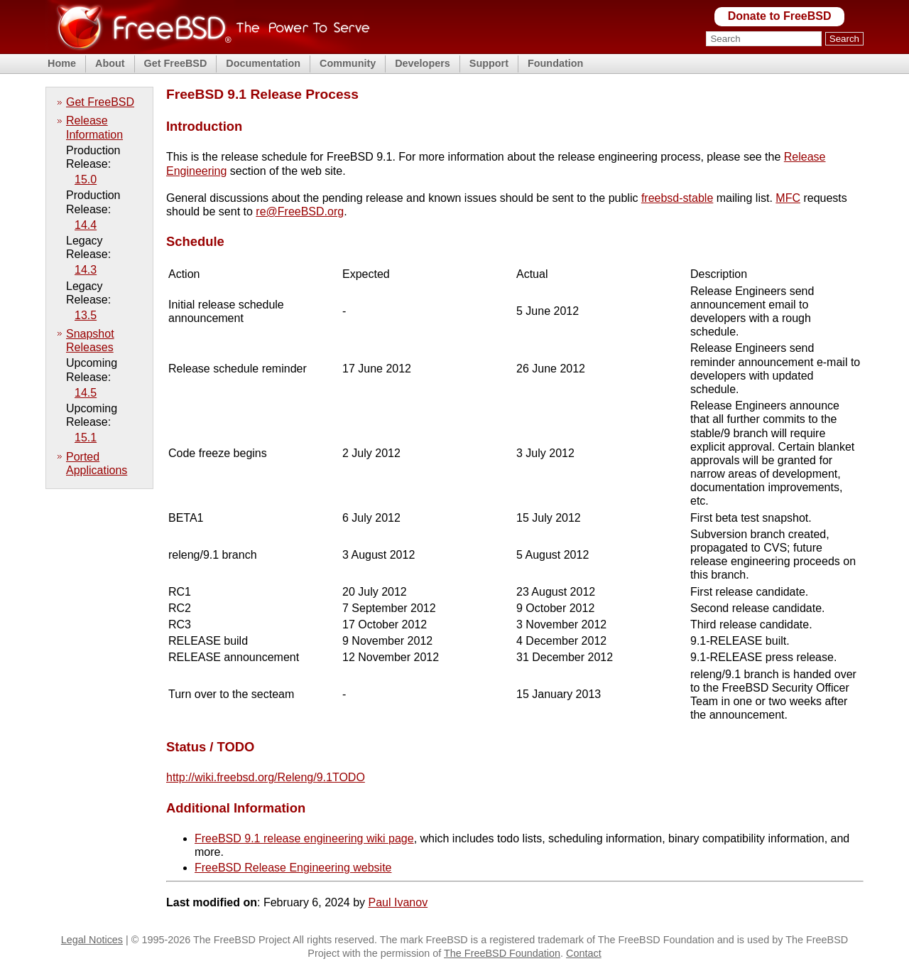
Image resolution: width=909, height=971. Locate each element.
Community (348, 63)
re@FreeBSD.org (300, 211)
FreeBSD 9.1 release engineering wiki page (304, 838)
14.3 (86, 270)
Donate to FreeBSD (780, 16)
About (110, 63)
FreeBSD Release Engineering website (293, 868)
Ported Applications (96, 463)
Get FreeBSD (175, 63)
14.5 (86, 393)
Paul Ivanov (398, 902)
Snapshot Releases (90, 340)
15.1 (86, 437)
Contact (584, 953)
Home (62, 63)
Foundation (555, 63)
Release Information (94, 127)
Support (488, 63)
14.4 (86, 225)
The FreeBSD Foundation (502, 953)
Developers (422, 63)
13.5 (86, 315)
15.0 (86, 179)
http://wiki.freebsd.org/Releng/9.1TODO (265, 777)
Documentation (263, 63)
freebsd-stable (677, 198)
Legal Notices (92, 939)
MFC (787, 198)
